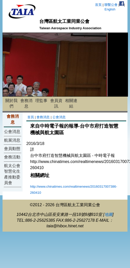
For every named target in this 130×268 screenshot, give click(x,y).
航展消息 (12, 140)
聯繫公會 (111, 5)
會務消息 (26, 103)
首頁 (98, 5)
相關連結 (71, 103)
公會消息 (12, 131)
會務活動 (12, 157)
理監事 (41, 100)
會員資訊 (56, 103)
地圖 (108, 214)
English (109, 9)
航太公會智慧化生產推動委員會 (12, 174)
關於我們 (11, 103)
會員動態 (12, 148)
